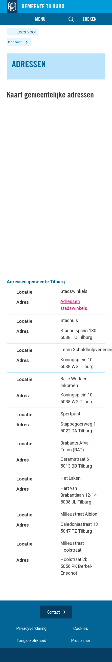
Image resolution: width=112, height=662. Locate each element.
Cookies (80, 628)
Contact (15, 42)
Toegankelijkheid (31, 640)
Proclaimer (80, 640)
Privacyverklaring (31, 628)
